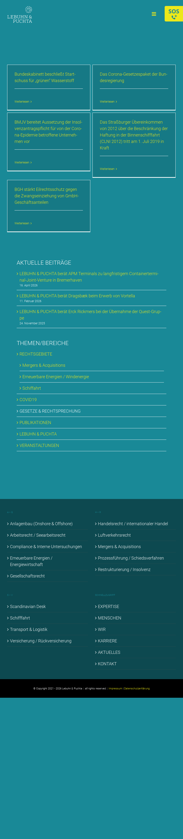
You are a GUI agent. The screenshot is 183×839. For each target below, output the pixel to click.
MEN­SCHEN (109, 617)
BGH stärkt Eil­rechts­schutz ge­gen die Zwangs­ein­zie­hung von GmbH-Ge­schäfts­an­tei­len (47, 196)
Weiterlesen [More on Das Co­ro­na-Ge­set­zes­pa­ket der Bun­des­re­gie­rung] (107, 101)
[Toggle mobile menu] (154, 13)
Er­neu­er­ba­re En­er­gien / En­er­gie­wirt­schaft (31, 561)
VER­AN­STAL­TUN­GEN (39, 445)
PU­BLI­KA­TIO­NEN (35, 422)
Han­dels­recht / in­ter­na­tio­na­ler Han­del (133, 523)
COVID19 (28, 399)
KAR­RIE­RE (107, 640)
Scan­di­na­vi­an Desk (28, 606)
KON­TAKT (107, 663)
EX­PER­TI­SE (108, 606)
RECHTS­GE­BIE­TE (36, 354)
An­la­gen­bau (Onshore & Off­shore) (41, 523)
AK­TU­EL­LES (109, 652)
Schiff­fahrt (20, 617)
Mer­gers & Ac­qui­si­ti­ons (43, 365)
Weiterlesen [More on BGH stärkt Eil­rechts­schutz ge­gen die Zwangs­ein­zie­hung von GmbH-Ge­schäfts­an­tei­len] (22, 223)
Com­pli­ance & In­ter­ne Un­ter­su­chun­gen (46, 546)
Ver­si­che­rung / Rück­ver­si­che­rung (40, 640)
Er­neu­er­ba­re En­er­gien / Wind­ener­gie (55, 376)
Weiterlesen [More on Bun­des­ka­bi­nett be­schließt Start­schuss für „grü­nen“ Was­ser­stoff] (22, 101)
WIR (102, 629)
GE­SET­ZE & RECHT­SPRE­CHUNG (50, 411)
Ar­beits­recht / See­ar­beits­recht (38, 535)
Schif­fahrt (31, 388)
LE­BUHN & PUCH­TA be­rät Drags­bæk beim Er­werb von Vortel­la (77, 295)
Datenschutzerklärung (137, 688)
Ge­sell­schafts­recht (27, 575)
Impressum (115, 688)
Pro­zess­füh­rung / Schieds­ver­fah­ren (131, 558)
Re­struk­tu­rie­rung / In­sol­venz (124, 569)
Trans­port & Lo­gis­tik (28, 629)
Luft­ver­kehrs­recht (114, 535)
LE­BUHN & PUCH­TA (38, 433)
